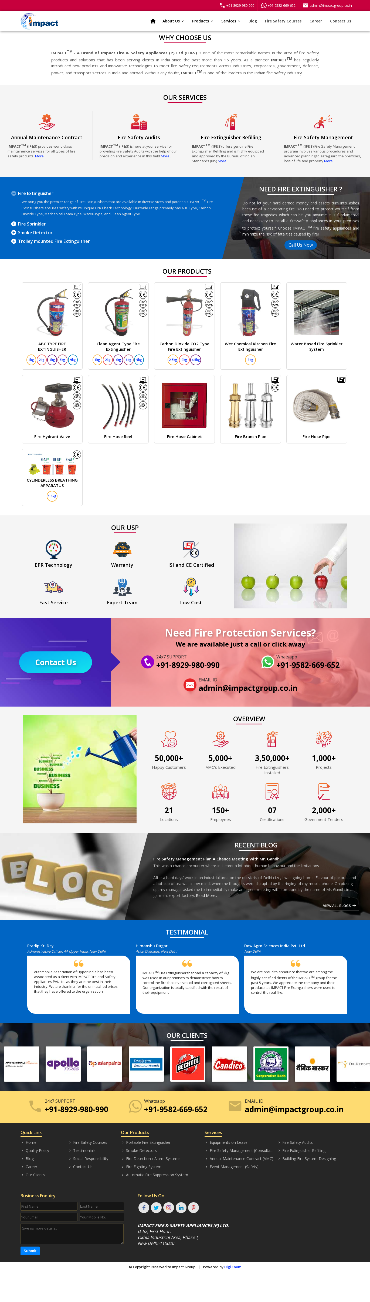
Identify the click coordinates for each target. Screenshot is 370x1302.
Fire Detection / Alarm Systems (151, 1159)
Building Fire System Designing (306, 1159)
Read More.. (206, 895)
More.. (40, 156)
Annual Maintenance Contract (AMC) (239, 1159)
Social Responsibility (88, 1159)
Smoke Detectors (139, 1151)
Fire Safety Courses (283, 21)
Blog (253, 21)
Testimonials (82, 1151)
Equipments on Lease (226, 1142)
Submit (30, 1251)
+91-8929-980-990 (236, 5)
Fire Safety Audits (295, 1142)
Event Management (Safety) (232, 1167)
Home (28, 1142)
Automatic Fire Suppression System (154, 1175)
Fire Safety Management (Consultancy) (239, 1151)
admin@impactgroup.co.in (327, 5)
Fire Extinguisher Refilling (301, 1151)
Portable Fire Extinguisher (146, 1142)
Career (316, 21)
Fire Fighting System (141, 1167)
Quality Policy (35, 1151)
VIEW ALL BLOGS (339, 905)
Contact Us (340, 21)
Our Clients (33, 1175)
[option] (81, 981)
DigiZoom (232, 1266)
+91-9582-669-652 (278, 5)
